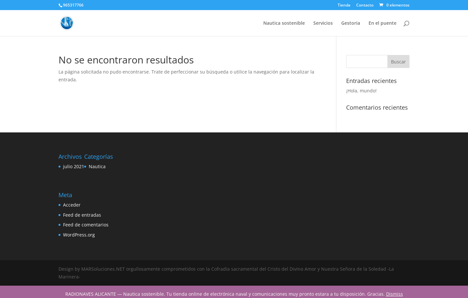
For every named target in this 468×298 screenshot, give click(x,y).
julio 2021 (73, 166)
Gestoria (350, 23)
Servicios (323, 23)
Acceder (72, 205)
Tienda (344, 5)
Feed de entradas (82, 215)
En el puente (382, 23)
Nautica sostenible (284, 23)
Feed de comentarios (86, 225)
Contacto (364, 5)
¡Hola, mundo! (361, 91)
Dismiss (394, 294)
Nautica (97, 166)
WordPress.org (79, 235)
